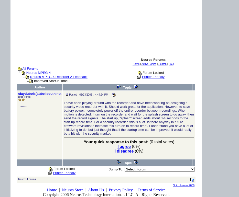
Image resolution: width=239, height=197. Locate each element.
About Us (96, 190)
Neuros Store (72, 190)
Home (52, 190)
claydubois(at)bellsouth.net (39, 94)
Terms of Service (152, 190)
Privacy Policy (121, 190)
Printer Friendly (153, 77)
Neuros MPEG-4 (38, 73)
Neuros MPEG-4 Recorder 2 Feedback (59, 77)
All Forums (30, 69)
